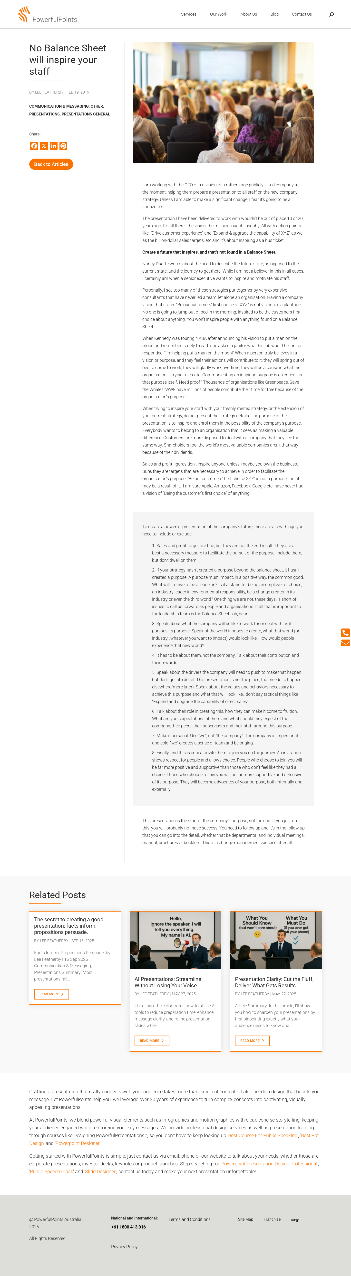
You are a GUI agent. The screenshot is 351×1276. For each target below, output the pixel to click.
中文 (295, 1220)
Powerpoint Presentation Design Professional (269, 1164)
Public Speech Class (51, 1171)
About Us (249, 14)
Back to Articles (51, 164)
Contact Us (302, 14)
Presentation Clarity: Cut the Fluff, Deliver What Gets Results (274, 982)
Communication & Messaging (59, 106)
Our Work (218, 14)
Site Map (245, 1219)
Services (189, 14)
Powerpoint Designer (78, 1143)
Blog (275, 14)
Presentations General (86, 114)
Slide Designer (100, 1171)
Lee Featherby (49, 92)
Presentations (44, 114)
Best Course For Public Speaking (262, 1135)
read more (49, 994)
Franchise (272, 1219)
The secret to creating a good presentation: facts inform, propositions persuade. (68, 925)
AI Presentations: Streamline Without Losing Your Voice (168, 982)
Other (97, 106)
